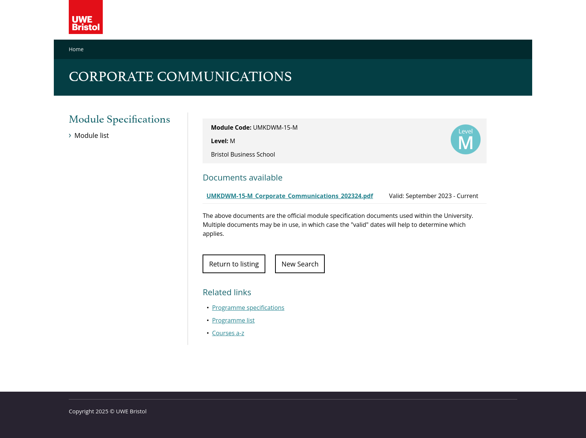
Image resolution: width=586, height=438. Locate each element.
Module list (91, 135)
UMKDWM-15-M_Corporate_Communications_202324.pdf (289, 196)
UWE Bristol (131, 411)
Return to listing (234, 263)
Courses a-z (228, 333)
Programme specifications (248, 307)
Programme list (233, 320)
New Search (299, 263)
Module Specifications (119, 119)
